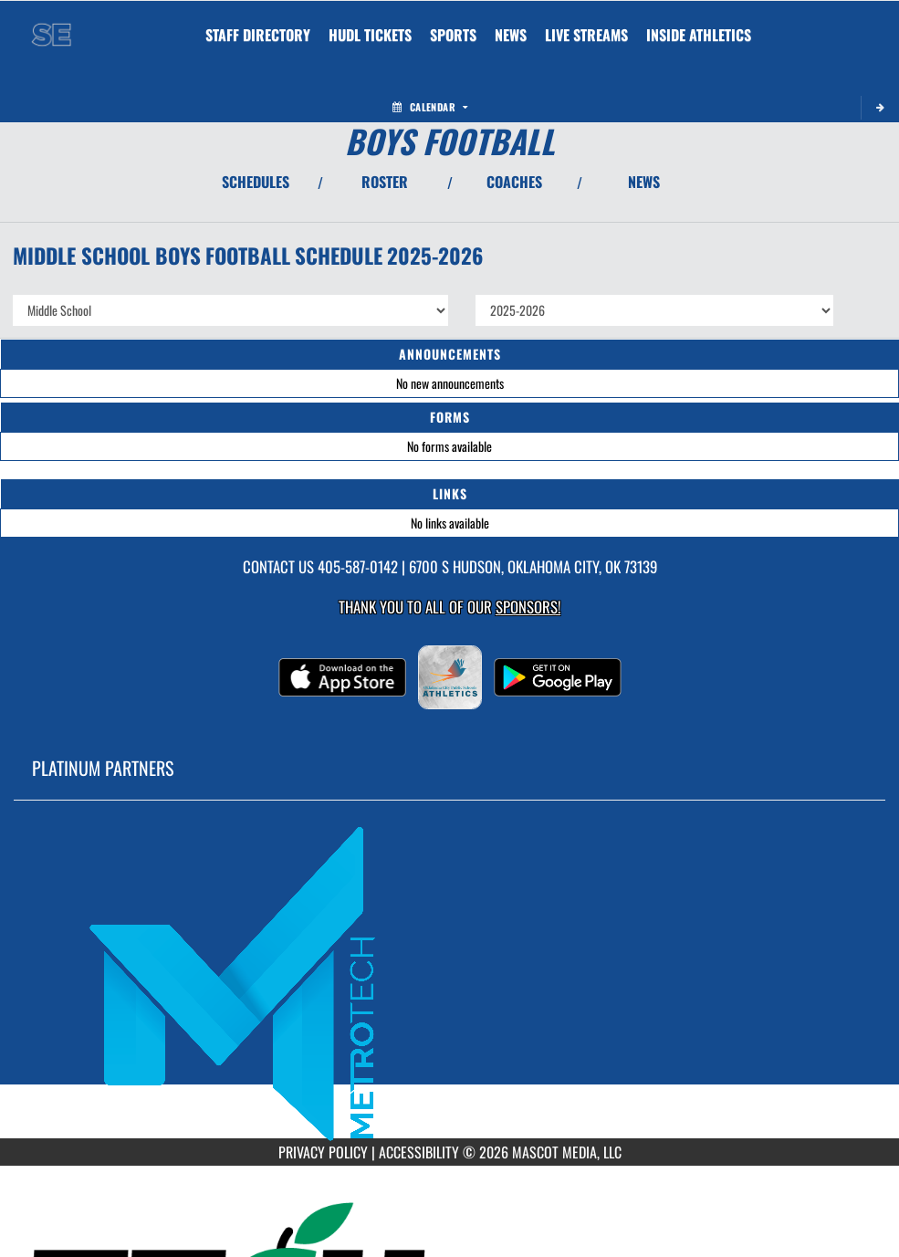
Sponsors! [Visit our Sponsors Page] (528, 606)
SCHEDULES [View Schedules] (255, 182)
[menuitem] (257, 34)
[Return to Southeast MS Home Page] (51, 24)
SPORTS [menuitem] (453, 35)
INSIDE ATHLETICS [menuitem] (698, 35)
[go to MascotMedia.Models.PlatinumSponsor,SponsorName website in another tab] (449, 983)
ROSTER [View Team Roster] (384, 182)
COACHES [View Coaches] (514, 182)
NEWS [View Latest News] (644, 182)
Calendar (429, 107)
